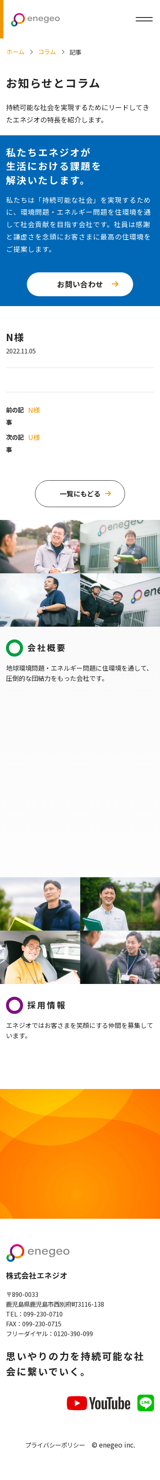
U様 (36, 437)
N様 (36, 410)
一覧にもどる (80, 493)
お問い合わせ (80, 284)
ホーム (15, 51)
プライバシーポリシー (55, 1449)
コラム (47, 51)
